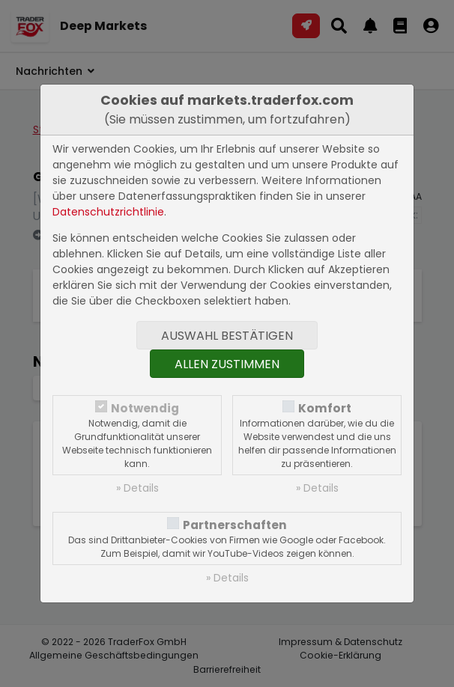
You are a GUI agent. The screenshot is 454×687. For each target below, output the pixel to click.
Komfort (324, 408)
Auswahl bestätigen (227, 335)
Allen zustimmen (227, 364)
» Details (137, 487)
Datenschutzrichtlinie (108, 211)
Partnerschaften (235, 525)
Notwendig (145, 408)
